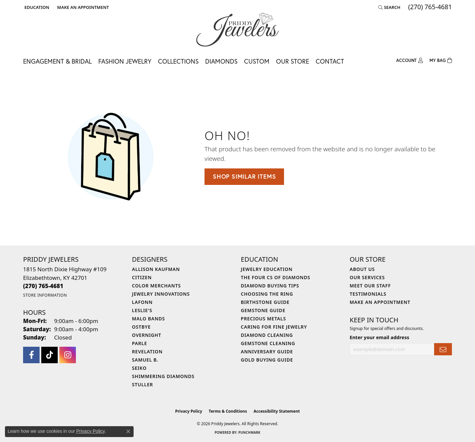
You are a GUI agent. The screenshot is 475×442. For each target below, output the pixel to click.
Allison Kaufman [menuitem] (156, 269)
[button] (36, 7)
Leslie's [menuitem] (142, 310)
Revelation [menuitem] (147, 351)
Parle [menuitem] (139, 343)
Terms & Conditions (228, 411)
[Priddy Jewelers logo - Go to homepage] (237, 29)
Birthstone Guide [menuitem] (265, 302)
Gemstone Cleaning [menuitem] (268, 343)
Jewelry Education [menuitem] (267, 269)
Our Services (367, 277)
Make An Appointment (380, 302)
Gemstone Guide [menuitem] (263, 310)
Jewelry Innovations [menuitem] (161, 294)
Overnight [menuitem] (146, 335)
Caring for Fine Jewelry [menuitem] (274, 327)
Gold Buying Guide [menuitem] (267, 360)
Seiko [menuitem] (139, 368)
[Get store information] (45, 295)
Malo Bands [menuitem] (148, 318)
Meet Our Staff (370, 285)
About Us (362, 269)
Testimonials (368, 294)
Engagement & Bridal (57, 61)
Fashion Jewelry (124, 61)
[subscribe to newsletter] (443, 349)
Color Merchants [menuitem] (156, 285)
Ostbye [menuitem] (141, 327)
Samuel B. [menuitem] (145, 360)
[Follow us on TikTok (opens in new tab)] (49, 355)
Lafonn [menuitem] (142, 302)
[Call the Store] (43, 286)
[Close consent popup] (128, 431)
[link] (82, 7)
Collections (178, 61)
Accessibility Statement (277, 411)
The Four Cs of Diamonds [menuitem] (275, 277)
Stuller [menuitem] (142, 384)
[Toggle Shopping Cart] (440, 61)
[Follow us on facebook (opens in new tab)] (31, 355)
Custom (256, 61)
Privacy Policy (188, 411)
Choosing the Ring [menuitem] (267, 294)
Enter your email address (379, 337)
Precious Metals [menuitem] (263, 318)
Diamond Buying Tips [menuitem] (270, 285)
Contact (330, 61)
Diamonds (221, 61)
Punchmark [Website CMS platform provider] (249, 432)
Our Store (292, 61)
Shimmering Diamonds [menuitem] (163, 376)
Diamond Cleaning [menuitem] (267, 335)
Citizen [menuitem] (142, 277)
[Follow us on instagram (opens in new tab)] (67, 355)
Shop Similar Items (244, 176)
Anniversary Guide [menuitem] (267, 351)
